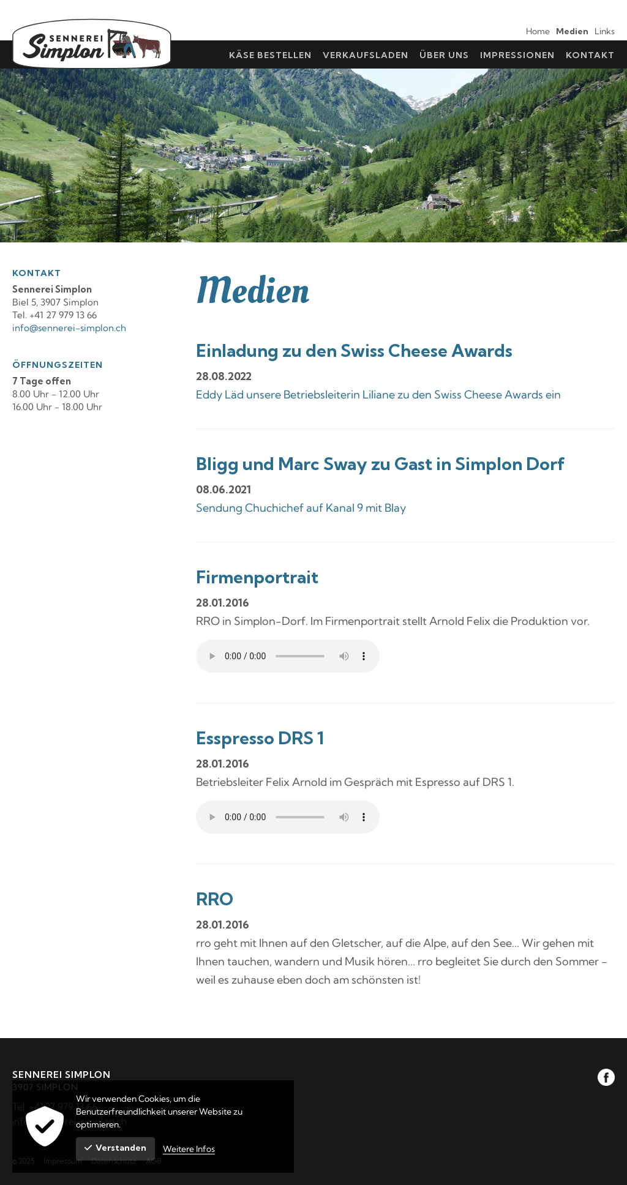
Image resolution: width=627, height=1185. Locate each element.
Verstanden (115, 1147)
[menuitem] (535, 30)
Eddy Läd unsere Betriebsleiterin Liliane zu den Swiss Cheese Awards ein (378, 394)
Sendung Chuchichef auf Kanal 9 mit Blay (301, 508)
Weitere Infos (189, 1148)
